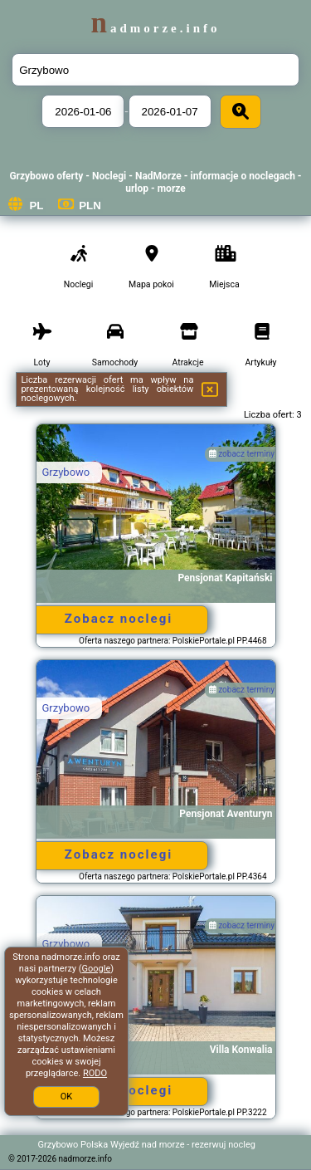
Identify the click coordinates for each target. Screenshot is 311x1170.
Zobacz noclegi (119, 618)
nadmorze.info (155, 28)
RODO (95, 1073)
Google (96, 968)
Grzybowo (66, 472)
